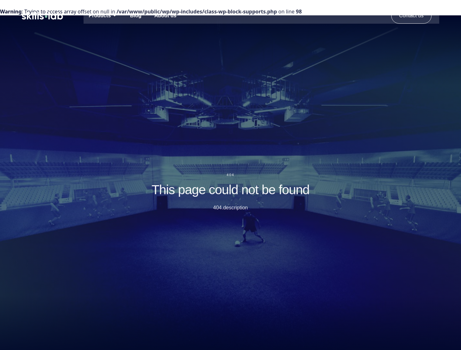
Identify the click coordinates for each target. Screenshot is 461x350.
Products (100, 15)
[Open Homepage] (42, 16)
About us (165, 15)
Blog (136, 15)
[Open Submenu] (114, 15)
